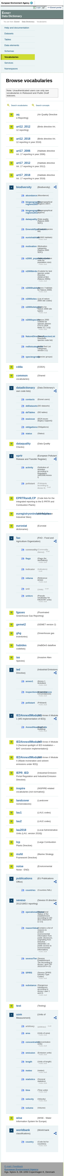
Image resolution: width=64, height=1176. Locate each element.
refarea (29, 578)
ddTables (30, 412)
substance (31, 985)
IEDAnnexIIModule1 (26, 715)
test (18, 1005)
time (28, 1090)
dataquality (31, 219)
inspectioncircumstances (31, 692)
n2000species (31, 320)
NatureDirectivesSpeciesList (31, 336)
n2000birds (31, 271)
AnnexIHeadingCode (31, 727)
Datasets (8, 33)
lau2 (19, 821)
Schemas (9, 51)
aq (17, 114)
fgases (20, 612)
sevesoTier (31, 958)
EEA (18, 3)
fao (18, 537)
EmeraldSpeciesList (31, 229)
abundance (31, 195)
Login (38, 7)
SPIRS (29, 972)
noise (19, 866)
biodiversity (24, 187)
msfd (19, 854)
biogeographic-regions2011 (31, 211)
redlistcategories (31, 346)
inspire (20, 788)
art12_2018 (23, 138)
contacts (30, 399)
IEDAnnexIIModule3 (26, 741)
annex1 (29, 681)
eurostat (21, 525)
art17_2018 (23, 175)
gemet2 (21, 624)
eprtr (19, 455)
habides (21, 645)
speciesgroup (31, 357)
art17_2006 (23, 150)
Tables (7, 39)
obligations (31, 427)
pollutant (30, 702)
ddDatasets (31, 406)
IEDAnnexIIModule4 (26, 757)
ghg (18, 633)
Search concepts (42, 105)
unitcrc (29, 596)
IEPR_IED (22, 772)
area (28, 1033)
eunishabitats (31, 237)
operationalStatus (31, 912)
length (29, 1061)
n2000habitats (31, 288)
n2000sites (31, 299)
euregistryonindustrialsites (26, 513)
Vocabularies (11, 57)
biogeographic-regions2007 (31, 203)
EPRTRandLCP (26, 498)
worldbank (23, 1130)
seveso (20, 900)
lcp (18, 842)
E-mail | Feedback (13, 1166)
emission (30, 1053)
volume (29, 1108)
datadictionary (25, 387)
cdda (19, 366)
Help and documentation (16, 27)
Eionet (17, 22)
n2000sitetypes (31, 307)
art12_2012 (23, 126)
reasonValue (31, 928)
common (22, 375)
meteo (29, 1070)
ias (18, 657)
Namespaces (11, 68)
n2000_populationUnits (31, 258)
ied (18, 669)
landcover (22, 800)
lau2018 (21, 830)
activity (29, 467)
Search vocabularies (19, 105)
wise (19, 1117)
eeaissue (30, 419)
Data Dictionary (28, 22)
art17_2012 (23, 162)
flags (28, 558)
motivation (31, 246)
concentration (31, 1042)
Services (8, 63)
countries (30, 890)
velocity (30, 1099)
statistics (30, 1079)
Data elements (11, 45)
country (30, 1142)
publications (24, 878)
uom (19, 1014)
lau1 (19, 812)
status (29, 433)
